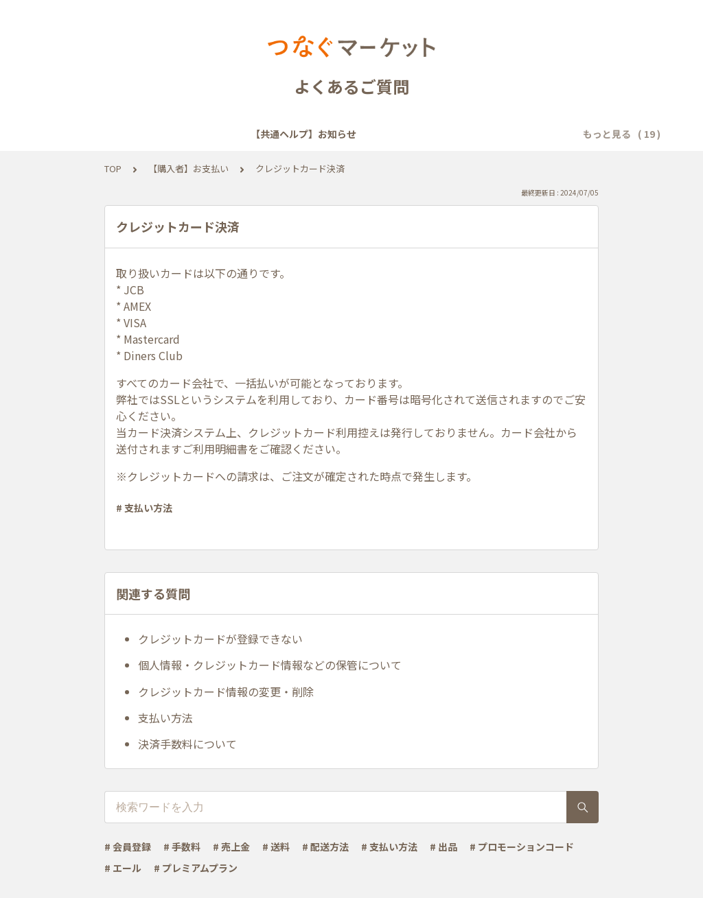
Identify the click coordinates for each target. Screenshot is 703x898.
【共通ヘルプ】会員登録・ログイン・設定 (308, 134)
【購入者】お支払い (188, 168)
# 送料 (276, 846)
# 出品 (443, 846)
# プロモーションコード (522, 846)
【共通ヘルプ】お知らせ (145, 134)
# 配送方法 (325, 846)
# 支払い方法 (144, 508)
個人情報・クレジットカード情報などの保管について (270, 665)
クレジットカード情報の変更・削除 (226, 691)
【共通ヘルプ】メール (467, 134)
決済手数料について (187, 743)
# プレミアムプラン (196, 868)
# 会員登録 (127, 846)
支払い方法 (165, 717)
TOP (113, 168)
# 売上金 (231, 846)
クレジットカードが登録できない (220, 638)
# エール (122, 868)
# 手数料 (181, 846)
